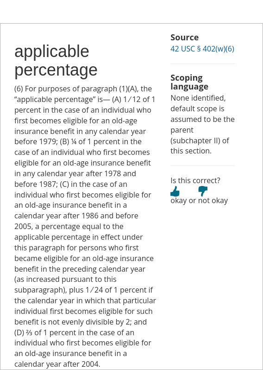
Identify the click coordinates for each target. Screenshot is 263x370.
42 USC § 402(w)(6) (202, 49)
